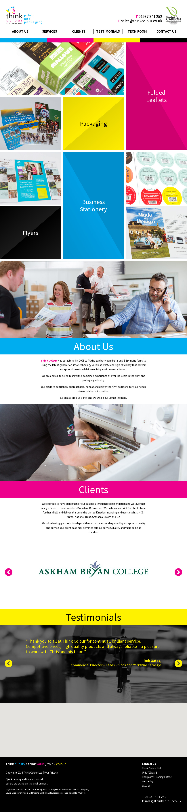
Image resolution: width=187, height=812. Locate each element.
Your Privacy (51, 772)
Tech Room (137, 31)
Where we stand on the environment (27, 783)
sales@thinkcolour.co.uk (141, 20)
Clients (78, 31)
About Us (20, 31)
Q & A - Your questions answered (24, 779)
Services (49, 31)
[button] (93, 731)
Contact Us (166, 31)
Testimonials (108, 31)
